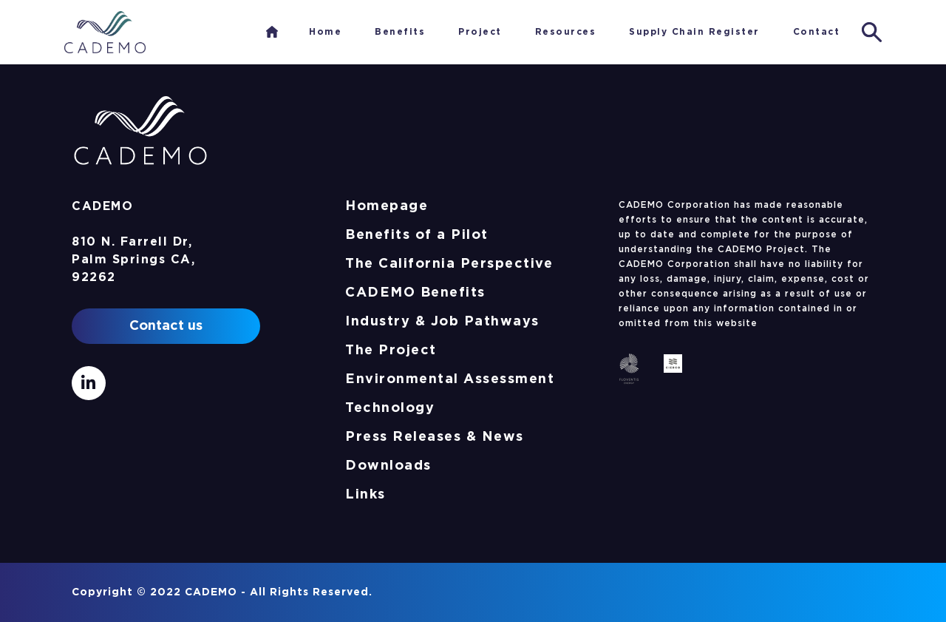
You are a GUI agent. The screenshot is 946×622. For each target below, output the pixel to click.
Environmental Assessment (449, 379)
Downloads (388, 466)
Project (480, 31)
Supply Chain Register (694, 31)
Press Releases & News (434, 437)
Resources (565, 31)
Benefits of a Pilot (417, 235)
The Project (391, 350)
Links (365, 494)
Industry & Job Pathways (442, 321)
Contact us (166, 326)
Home (272, 32)
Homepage (386, 206)
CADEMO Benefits (415, 293)
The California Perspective (449, 264)
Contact (816, 31)
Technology (390, 408)
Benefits (400, 31)
